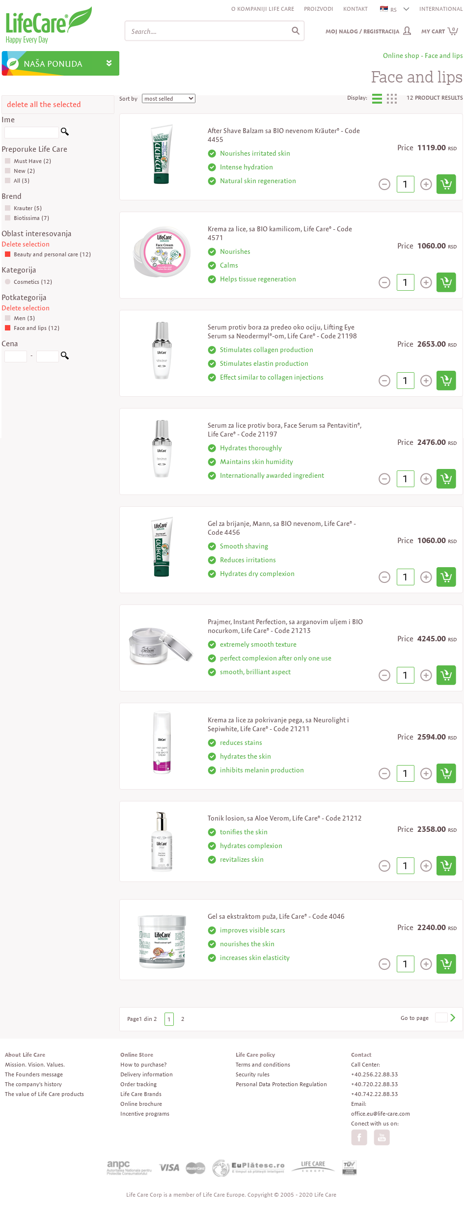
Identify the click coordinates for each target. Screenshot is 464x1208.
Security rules (253, 1074)
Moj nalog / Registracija (362, 31)
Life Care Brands (141, 1094)
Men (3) (19, 318)
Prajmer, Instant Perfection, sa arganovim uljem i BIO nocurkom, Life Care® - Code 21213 (285, 626)
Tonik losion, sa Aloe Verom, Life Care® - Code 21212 (285, 818)
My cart (440, 31)
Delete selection (25, 244)
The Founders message (34, 1074)
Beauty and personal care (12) (47, 254)
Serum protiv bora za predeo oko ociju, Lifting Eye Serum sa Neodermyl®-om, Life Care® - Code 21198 (282, 331)
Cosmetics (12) (28, 281)
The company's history (33, 1084)
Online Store (136, 1054)
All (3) (17, 180)
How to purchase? (143, 1064)
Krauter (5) (23, 208)
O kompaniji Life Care (262, 8)
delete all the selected (44, 104)
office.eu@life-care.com (380, 1113)
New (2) (19, 170)
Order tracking (138, 1084)
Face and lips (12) (32, 327)
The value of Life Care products (44, 1094)
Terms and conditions (263, 1064)
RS (389, 9)
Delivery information (146, 1074)
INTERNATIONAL (441, 8)
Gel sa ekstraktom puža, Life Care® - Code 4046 (276, 916)
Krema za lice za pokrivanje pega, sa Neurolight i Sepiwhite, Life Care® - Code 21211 (278, 724)
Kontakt (355, 8)
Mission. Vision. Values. (35, 1064)
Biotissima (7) (27, 217)
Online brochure (141, 1103)
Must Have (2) (28, 161)
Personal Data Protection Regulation (281, 1084)
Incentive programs (144, 1113)
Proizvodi (318, 8)
